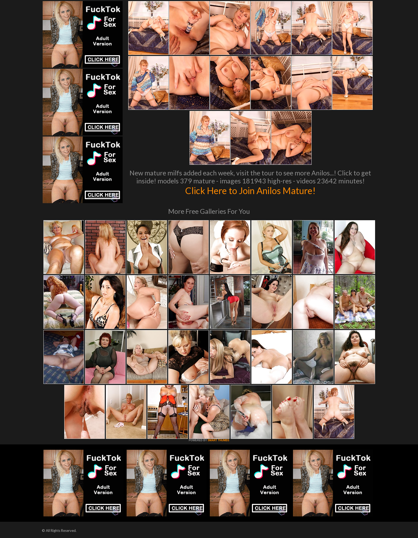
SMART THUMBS (218, 440)
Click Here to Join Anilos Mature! (250, 190)
